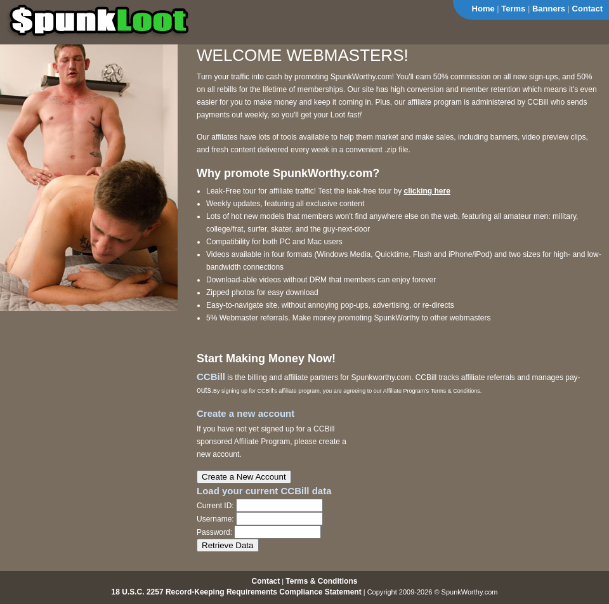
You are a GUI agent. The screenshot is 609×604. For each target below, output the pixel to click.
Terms (513, 8)
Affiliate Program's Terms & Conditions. (432, 391)
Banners (548, 8)
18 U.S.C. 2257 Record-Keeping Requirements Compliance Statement (237, 592)
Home (483, 8)
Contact (587, 8)
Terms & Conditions (321, 581)
